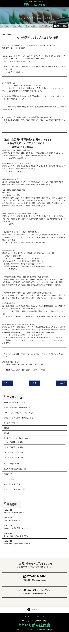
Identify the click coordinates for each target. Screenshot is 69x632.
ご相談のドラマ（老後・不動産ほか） (18, 418)
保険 (5, 433)
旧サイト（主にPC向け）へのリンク (17, 413)
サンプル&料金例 (10, 464)
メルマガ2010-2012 (12, 447)
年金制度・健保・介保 (12, 484)
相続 (5, 428)
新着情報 (8, 26)
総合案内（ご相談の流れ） (13, 469)
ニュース (7, 479)
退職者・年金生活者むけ (13, 402)
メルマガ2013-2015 (12, 452)
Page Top (34, 609)
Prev (7, 383)
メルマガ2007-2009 (12, 442)
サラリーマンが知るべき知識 (14, 489)
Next (61, 383)
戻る (34, 383)
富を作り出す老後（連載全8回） (16, 407)
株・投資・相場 (9, 423)
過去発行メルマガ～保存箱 (13, 438)
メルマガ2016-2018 (12, 457)
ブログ (6, 474)
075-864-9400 (61, 26)
